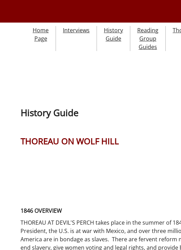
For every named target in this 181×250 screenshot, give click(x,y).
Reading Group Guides (147, 38)
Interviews (76, 30)
